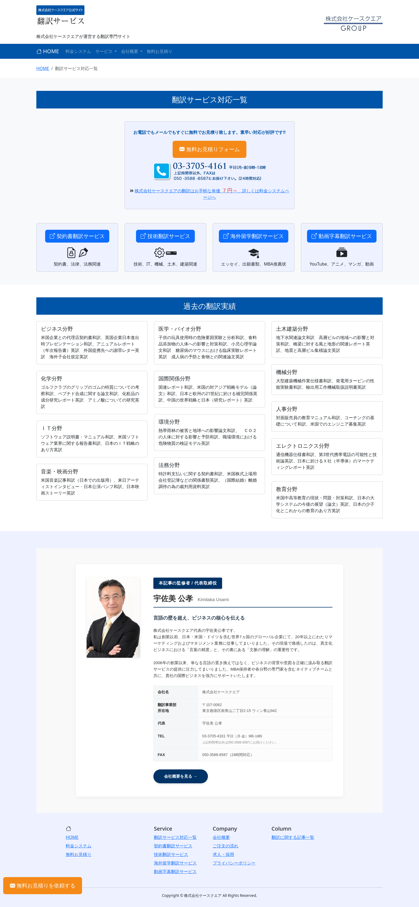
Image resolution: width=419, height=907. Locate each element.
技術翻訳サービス (165, 236)
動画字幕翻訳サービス (342, 236)
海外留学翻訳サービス (253, 236)
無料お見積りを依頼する (42, 885)
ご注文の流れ (225, 846)
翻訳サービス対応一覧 (175, 837)
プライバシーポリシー (234, 863)
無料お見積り (159, 51)
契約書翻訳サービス (77, 236)
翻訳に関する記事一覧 (292, 837)
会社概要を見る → (180, 776)
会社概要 (221, 837)
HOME (47, 51)
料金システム (78, 51)
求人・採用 (223, 854)
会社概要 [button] (130, 51)
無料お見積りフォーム (209, 149)
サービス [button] (104, 51)
